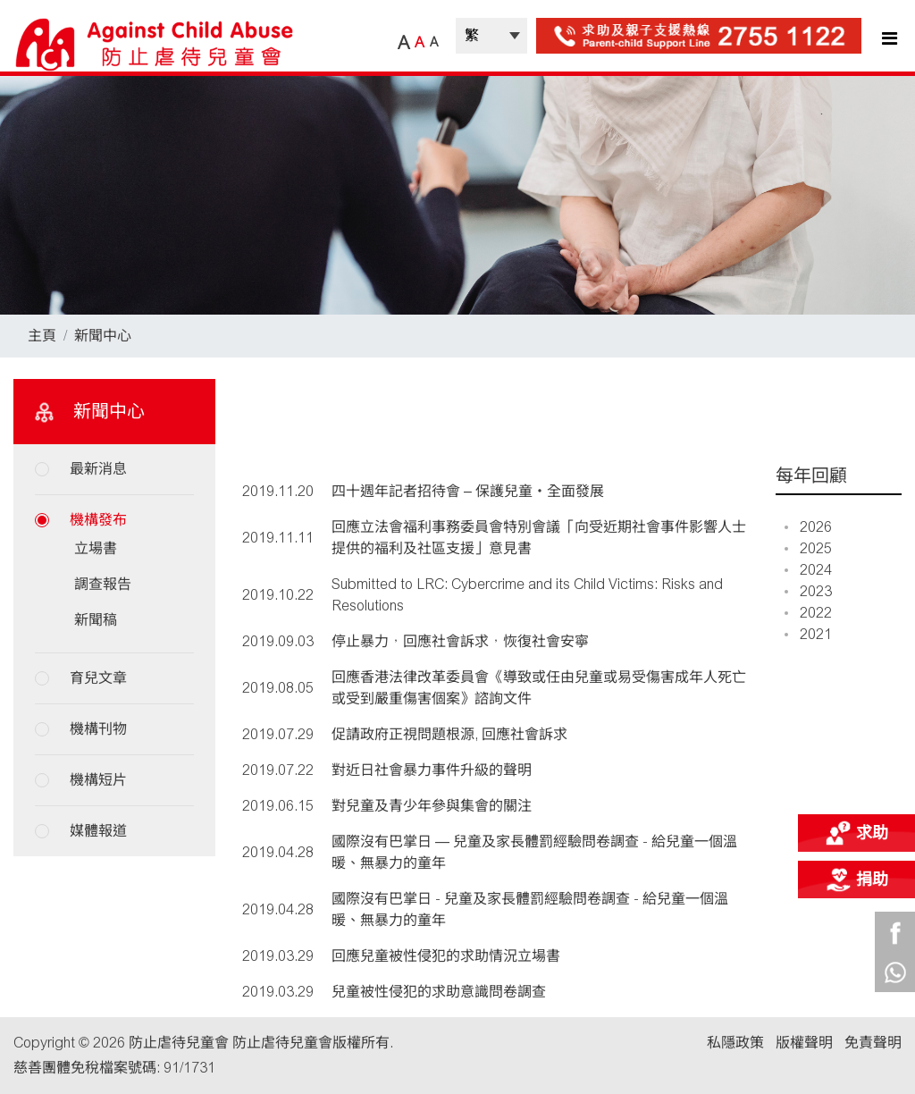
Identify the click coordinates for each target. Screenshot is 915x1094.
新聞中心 (102, 335)
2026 (808, 526)
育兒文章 (98, 678)
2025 (808, 548)
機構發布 (98, 519)
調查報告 (102, 584)
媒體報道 (98, 830)
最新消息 (98, 468)
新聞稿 (95, 619)
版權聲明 (804, 1042)
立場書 (95, 548)
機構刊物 (98, 728)
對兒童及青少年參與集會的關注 (432, 805)
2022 (808, 612)
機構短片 (98, 779)
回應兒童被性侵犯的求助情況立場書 (446, 956)
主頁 (42, 335)
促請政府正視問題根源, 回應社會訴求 (449, 734)
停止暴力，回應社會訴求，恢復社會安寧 (460, 641)
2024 (808, 569)
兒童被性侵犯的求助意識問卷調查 (439, 991)
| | (491, 36)
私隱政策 (735, 1042)
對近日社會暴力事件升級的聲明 (432, 770)
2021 (808, 634)
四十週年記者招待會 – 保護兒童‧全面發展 (468, 491)
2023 (808, 591)
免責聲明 (873, 1042)
